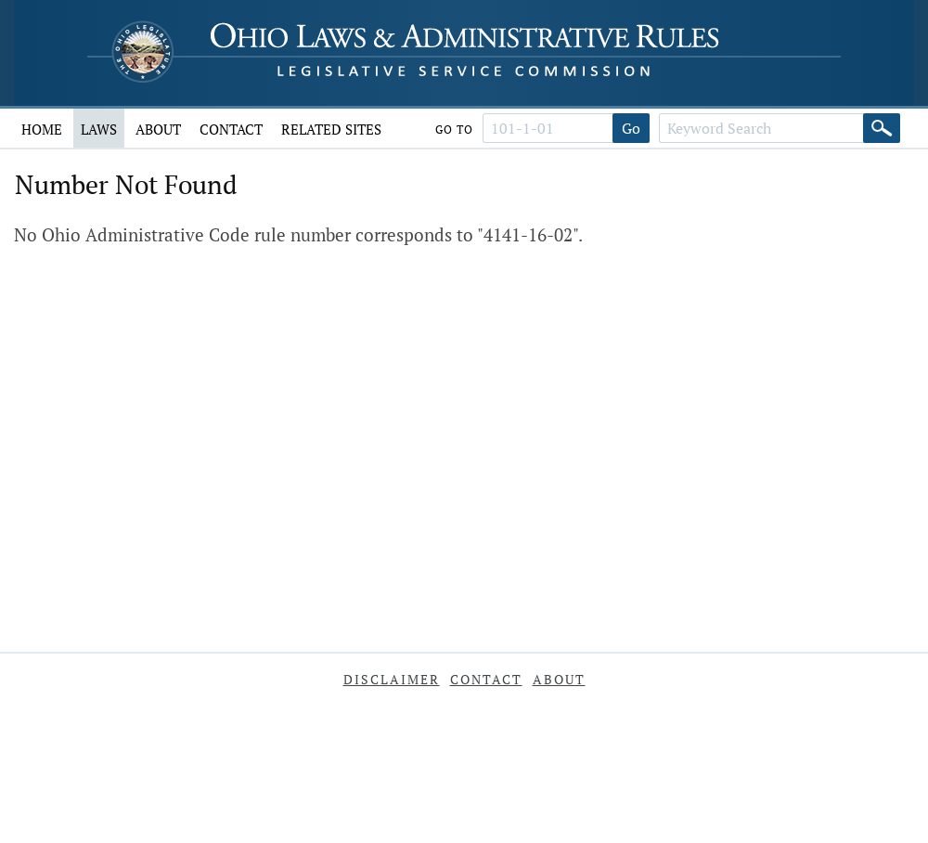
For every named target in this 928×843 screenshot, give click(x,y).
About (158, 129)
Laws (99, 129)
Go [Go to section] (631, 128)
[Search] (881, 128)
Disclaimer (391, 679)
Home (41, 129)
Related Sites (331, 129)
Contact (231, 129)
